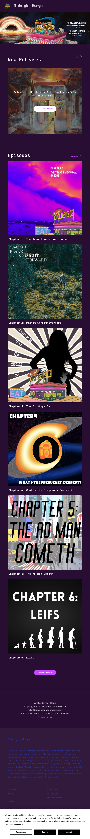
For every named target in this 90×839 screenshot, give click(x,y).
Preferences (21, 832)
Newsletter (52, 790)
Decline (45, 832)
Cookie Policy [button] (41, 821)
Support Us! (52, 794)
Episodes (12, 790)
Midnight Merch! (54, 798)
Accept (69, 832)
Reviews (11, 801)
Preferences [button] (19, 824)
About (11, 794)
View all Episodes (45, 672)
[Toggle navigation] (84, 6)
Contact (11, 798)
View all (76, 155)
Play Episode (45, 108)
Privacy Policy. (45, 716)
